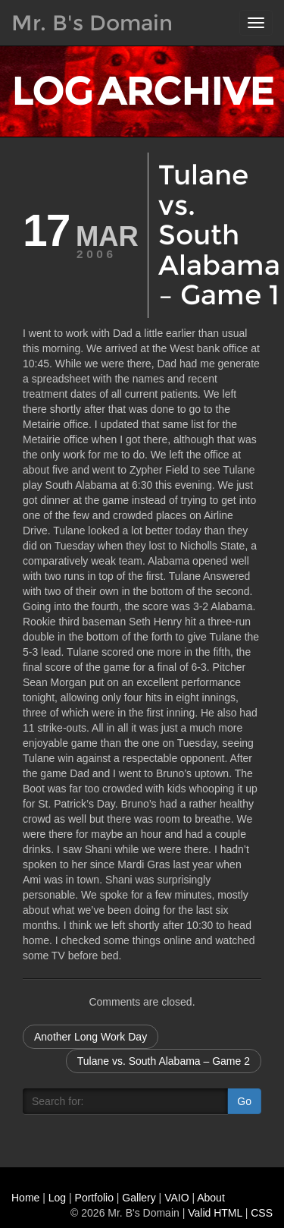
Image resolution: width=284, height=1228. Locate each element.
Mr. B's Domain (92, 23)
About (211, 1198)
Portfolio (94, 1198)
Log (57, 1198)
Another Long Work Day (90, 1037)
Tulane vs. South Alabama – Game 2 (163, 1061)
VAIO (176, 1198)
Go (244, 1101)
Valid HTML (215, 1213)
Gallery (138, 1198)
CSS (262, 1213)
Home (25, 1198)
